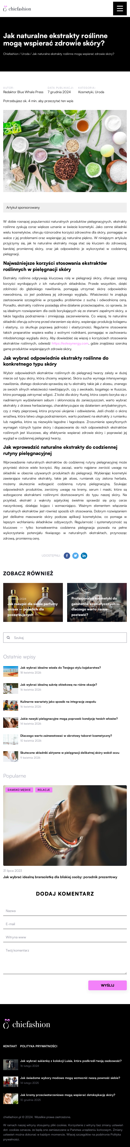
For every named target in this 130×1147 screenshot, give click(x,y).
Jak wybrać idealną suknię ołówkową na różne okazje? (58, 684)
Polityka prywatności (38, 1046)
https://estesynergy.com (70, 343)
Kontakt (10, 1046)
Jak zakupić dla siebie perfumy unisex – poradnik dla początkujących (32, 609)
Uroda (99, 92)
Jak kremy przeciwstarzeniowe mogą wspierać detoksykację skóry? (67, 1094)
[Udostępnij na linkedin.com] (84, 556)
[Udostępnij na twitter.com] (75, 556)
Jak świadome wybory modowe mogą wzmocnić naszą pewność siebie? (70, 1077)
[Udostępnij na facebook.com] (67, 556)
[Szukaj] (8, 638)
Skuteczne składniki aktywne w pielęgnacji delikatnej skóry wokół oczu (69, 752)
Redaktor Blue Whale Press (23, 92)
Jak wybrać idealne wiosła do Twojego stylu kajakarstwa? (60, 667)
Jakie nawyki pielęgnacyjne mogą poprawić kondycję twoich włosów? (69, 718)
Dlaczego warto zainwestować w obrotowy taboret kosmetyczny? (66, 735)
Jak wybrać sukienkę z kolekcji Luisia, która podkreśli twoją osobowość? (71, 1060)
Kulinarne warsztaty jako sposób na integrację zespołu (58, 701)
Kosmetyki (85, 92)
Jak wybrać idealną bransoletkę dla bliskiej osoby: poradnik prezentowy (60, 877)
